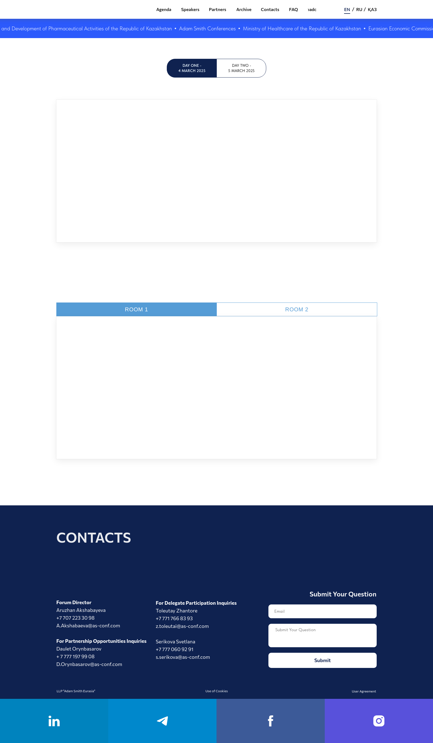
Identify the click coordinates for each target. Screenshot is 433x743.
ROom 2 (296, 309)
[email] (322, 611)
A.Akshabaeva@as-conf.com (88, 625)
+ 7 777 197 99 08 (75, 656)
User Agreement (364, 691)
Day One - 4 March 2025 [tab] (191, 68)
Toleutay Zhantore (176, 610)
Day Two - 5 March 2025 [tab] (241, 68)
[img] (123, 10)
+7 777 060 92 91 (174, 649)
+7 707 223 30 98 (75, 618)
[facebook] (270, 721)
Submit (322, 660)
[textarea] (322, 635)
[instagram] (379, 721)
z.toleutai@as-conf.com (182, 626)
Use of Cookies (216, 691)
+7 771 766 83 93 (174, 618)
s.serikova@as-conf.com (183, 657)
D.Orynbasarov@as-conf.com (89, 664)
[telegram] (162, 721)
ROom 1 (136, 309)
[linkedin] (54, 721)
